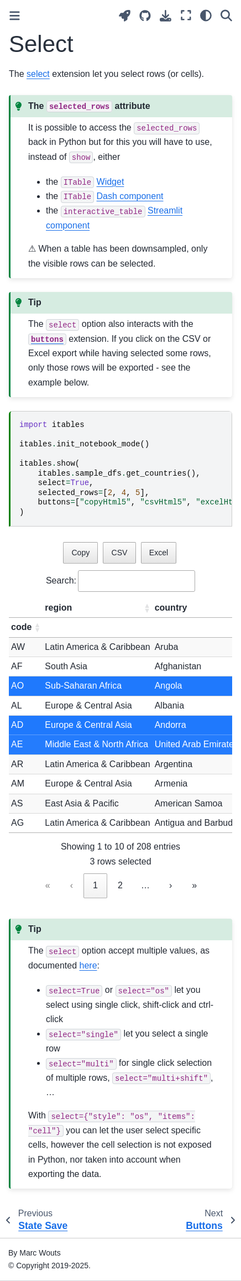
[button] (147, 607)
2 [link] (120, 885)
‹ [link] (71, 885)
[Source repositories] (145, 16)
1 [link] (95, 885)
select (38, 74)
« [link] (47, 885)
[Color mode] (206, 15)
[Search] (226, 15)
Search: (61, 580)
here (88, 965)
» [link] (194, 885)
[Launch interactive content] (124, 16)
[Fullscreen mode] (186, 15)
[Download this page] (165, 16)
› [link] (170, 885)
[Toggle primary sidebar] (14, 16)
